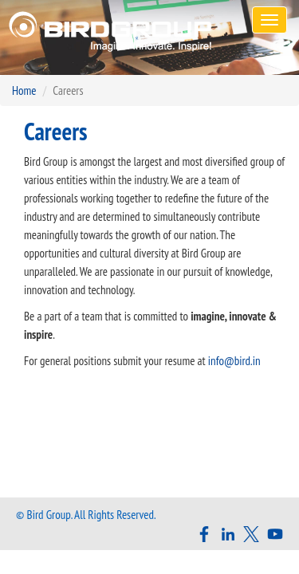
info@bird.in (234, 360)
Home (24, 90)
